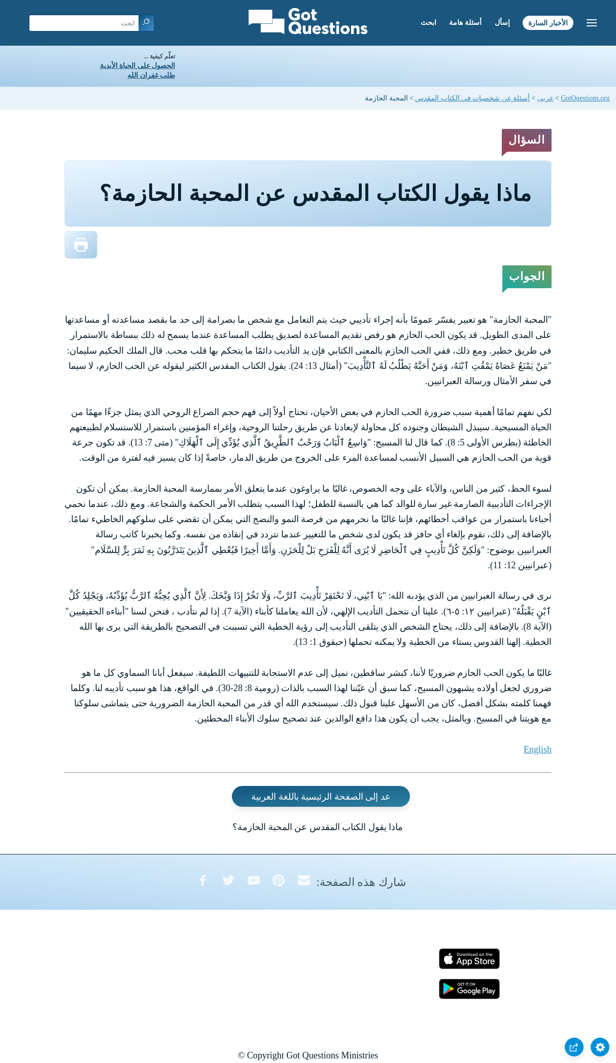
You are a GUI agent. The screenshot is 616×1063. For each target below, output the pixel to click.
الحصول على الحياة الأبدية (137, 66)
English (538, 749)
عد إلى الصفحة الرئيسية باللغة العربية (321, 796)
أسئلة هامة (465, 22)
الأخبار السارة (548, 22)
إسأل (502, 22)
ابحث (428, 22)
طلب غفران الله (151, 75)
